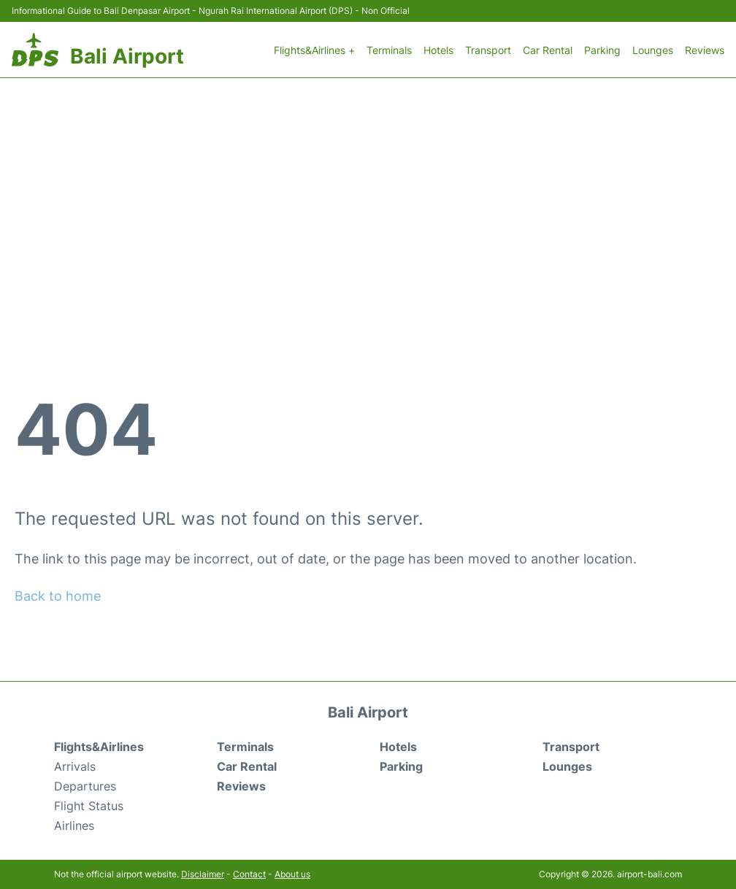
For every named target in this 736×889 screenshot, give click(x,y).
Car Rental (547, 50)
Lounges (652, 50)
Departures (85, 786)
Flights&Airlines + (314, 50)
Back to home (58, 596)
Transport (488, 50)
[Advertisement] (368, 187)
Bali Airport (127, 56)
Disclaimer (202, 874)
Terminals (389, 50)
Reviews (704, 50)
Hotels (438, 50)
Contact (249, 874)
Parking (602, 50)
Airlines (74, 825)
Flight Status (88, 805)
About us (292, 874)
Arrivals (75, 766)
